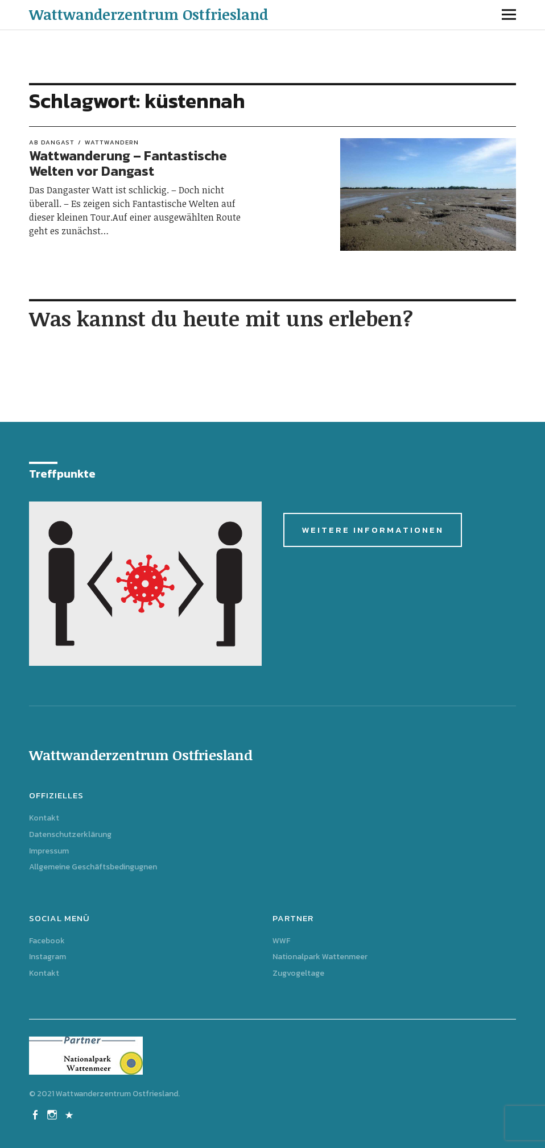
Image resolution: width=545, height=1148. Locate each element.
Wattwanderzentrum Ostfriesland (148, 14)
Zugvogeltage (298, 973)
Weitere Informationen (373, 529)
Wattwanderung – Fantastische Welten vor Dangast (128, 163)
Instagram (47, 957)
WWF (281, 941)
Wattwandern (112, 142)
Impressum (49, 851)
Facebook (47, 941)
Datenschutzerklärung (70, 834)
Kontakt (44, 818)
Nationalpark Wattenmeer (320, 957)
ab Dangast (52, 142)
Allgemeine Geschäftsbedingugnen (93, 867)
